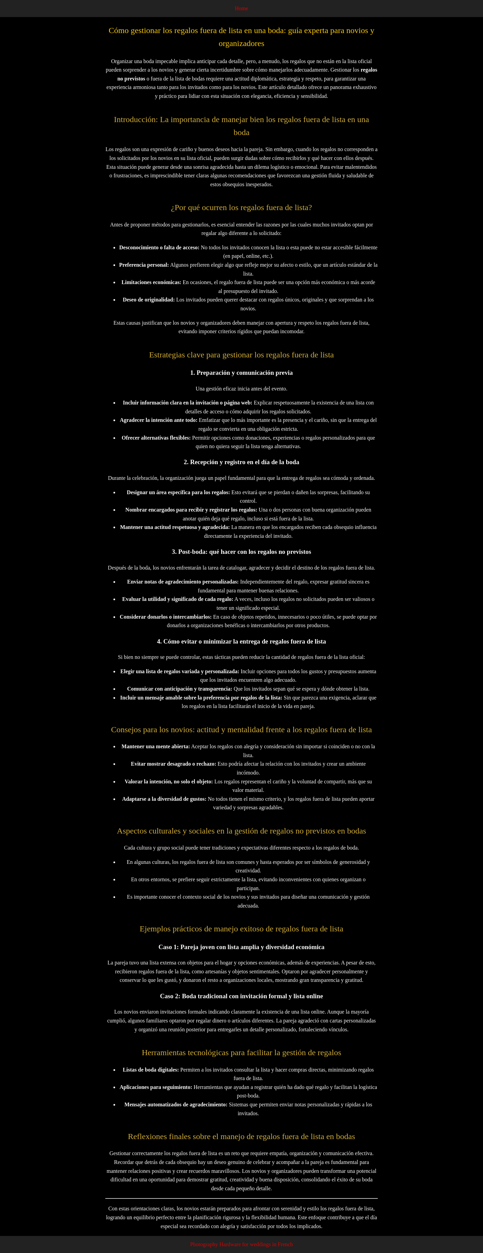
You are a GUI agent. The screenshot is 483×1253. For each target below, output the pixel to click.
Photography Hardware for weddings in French (241, 1244)
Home (241, 8)
